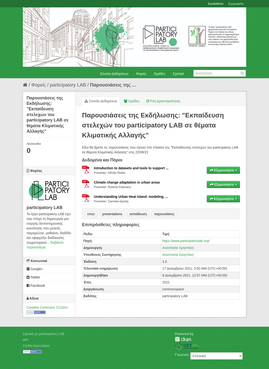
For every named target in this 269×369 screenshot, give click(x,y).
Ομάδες (159, 74)
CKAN (183, 339)
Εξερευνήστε (223, 170)
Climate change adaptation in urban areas (127, 182)
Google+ (35, 269)
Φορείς (141, 74)
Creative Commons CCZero (47, 307)
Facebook (36, 285)
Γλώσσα (181, 355)
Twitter (33, 277)
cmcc (91, 214)
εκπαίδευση (138, 214)
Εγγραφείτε (236, 3)
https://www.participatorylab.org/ (185, 241)
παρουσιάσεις (164, 214)
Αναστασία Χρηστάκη (178, 248)
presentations (112, 214)
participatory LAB (68, 84)
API (25, 340)
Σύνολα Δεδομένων (114, 74)
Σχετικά (178, 74)
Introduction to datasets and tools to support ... (131, 168)
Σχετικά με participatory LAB (43, 334)
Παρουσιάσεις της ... (113, 84)
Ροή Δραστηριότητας (163, 101)
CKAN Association (36, 346)
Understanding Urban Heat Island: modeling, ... (131, 197)
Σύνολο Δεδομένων (101, 101)
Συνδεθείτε (215, 3)
